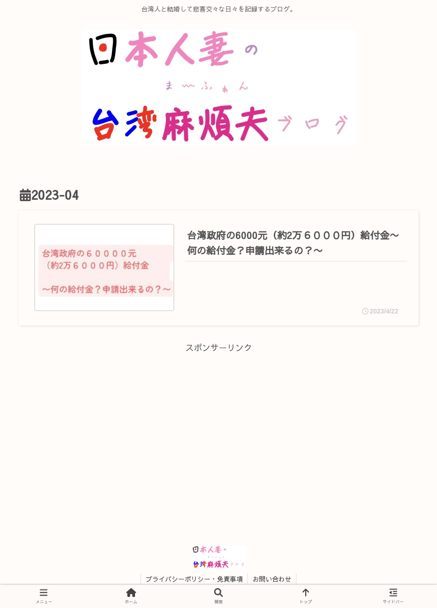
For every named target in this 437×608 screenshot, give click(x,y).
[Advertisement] (218, 420)
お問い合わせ (271, 578)
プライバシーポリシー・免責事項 (194, 578)
